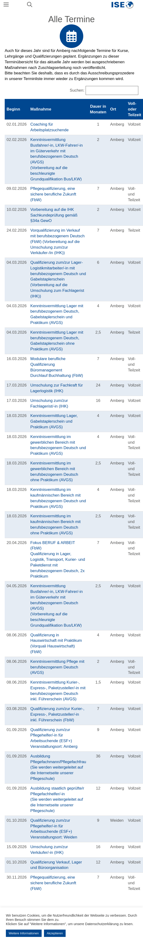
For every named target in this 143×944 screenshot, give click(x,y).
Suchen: (77, 90)
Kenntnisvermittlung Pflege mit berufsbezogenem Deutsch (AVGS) (57, 667)
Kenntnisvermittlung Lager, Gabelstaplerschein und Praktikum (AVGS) (54, 421)
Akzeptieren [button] (55, 933)
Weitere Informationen (24, 933)
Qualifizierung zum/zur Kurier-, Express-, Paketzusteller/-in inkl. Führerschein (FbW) (57, 714)
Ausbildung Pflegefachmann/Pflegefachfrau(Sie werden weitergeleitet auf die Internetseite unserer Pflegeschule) (58, 767)
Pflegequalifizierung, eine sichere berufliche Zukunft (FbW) (53, 194)
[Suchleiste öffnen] (30, 4)
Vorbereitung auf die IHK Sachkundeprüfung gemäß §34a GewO (53, 215)
